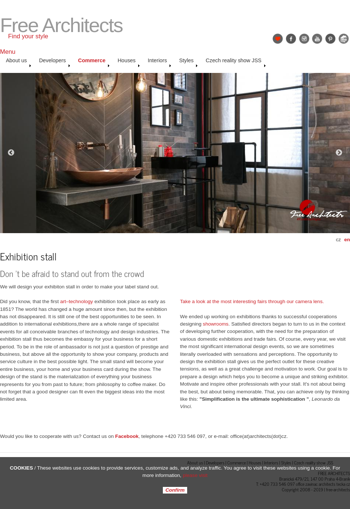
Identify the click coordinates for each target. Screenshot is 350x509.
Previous (11, 153)
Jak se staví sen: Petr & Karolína (343, 38)
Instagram (304, 38)
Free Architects (61, 25)
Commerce (94, 62)
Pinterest (330, 38)
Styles (188, 62)
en (347, 239)
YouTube (317, 38)
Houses (129, 62)
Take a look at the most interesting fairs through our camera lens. (252, 301)
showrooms (216, 324)
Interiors (159, 62)
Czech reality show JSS (236, 62)
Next (339, 153)
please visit (195, 475)
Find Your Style (277, 38)
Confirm (175, 490)
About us (18, 62)
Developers (54, 62)
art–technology (76, 301)
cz (338, 239)
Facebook (291, 38)
